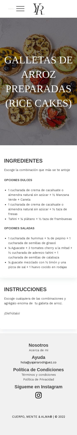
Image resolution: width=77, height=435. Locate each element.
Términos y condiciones (38, 375)
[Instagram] (38, 395)
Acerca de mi (38, 350)
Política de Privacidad (38, 379)
